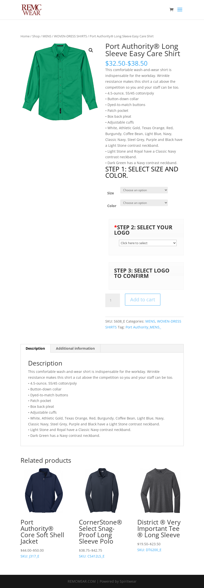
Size (110, 193)
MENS (47, 36)
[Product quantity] (112, 300)
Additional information (75, 348)
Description (35, 348)
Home (25, 36)
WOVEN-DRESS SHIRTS (70, 36)
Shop (36, 36)
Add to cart (142, 299)
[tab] (35, 348)
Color (111, 205)
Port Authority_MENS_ (143, 327)
